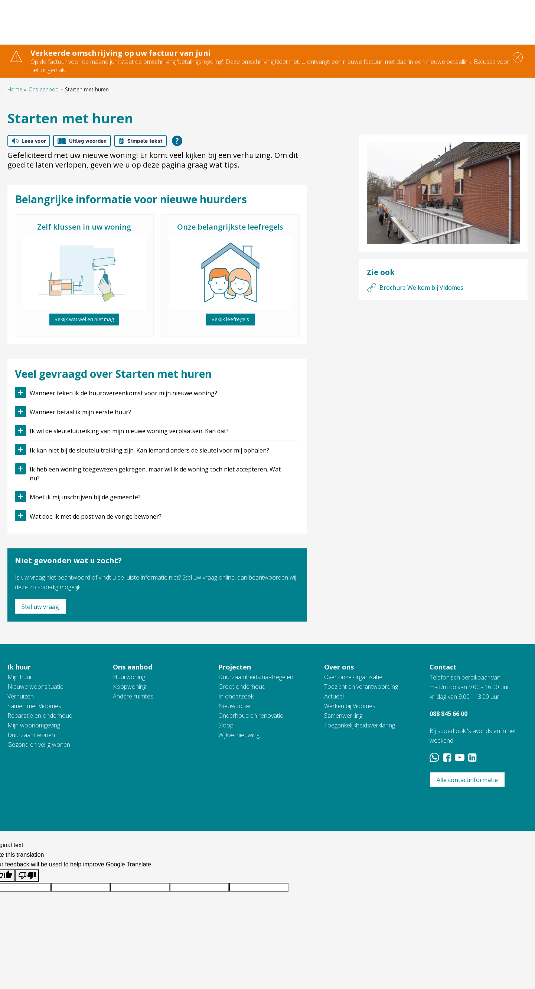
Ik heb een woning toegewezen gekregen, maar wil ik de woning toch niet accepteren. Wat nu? (155, 473)
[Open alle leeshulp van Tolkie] (177, 141)
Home (14, 89)
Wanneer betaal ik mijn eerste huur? (80, 412)
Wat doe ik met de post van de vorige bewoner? (96, 516)
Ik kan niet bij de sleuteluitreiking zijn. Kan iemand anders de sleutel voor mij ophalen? (149, 450)
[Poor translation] (27, 875)
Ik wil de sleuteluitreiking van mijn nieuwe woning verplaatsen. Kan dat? (129, 431)
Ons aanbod (44, 89)
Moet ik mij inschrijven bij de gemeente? (85, 497)
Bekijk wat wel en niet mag (84, 319)
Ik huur (19, 666)
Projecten (234, 666)
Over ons (339, 666)
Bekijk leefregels (230, 319)
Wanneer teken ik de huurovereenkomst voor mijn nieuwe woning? (123, 393)
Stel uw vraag (40, 607)
